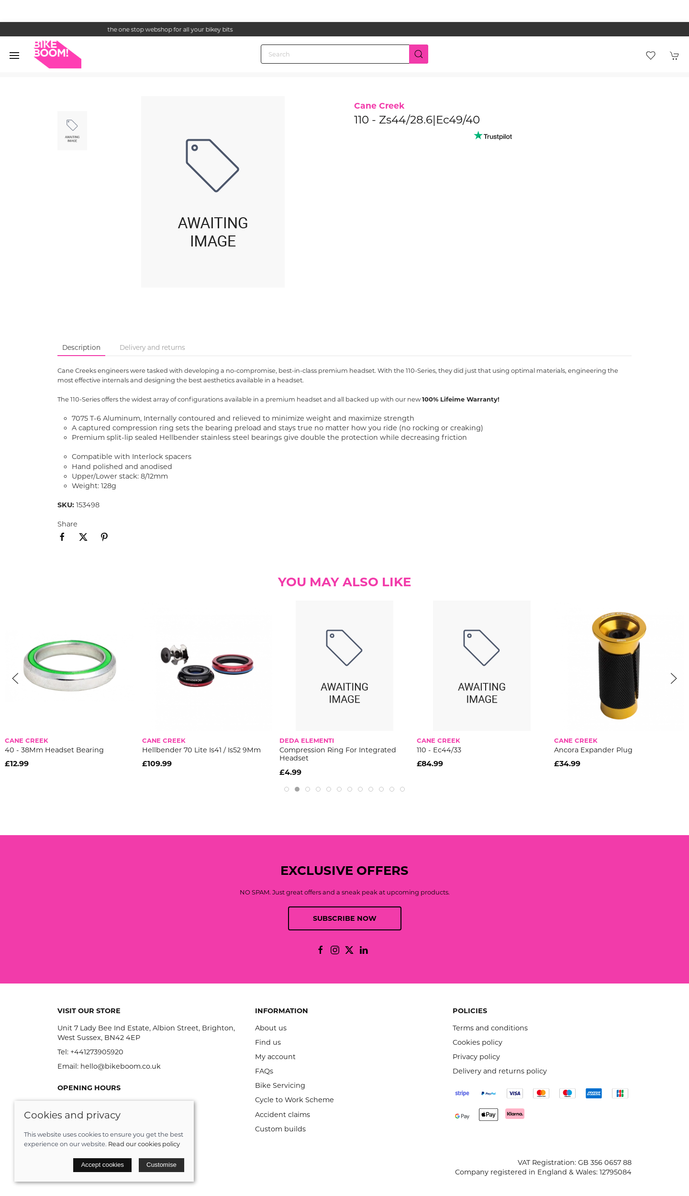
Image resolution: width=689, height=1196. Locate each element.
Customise (161, 1164)
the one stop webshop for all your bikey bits (344, 29)
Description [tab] (81, 347)
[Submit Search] (418, 54)
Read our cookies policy (144, 1144)
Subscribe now (345, 918)
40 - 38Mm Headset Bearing (54, 750)
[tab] (286, 789)
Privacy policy (476, 1056)
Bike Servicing (280, 1085)
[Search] (344, 54)
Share (67, 524)
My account (275, 1056)
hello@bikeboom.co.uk (120, 1066)
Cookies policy (477, 1042)
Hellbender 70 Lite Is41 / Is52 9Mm (201, 750)
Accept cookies (102, 1164)
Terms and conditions (490, 1028)
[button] (14, 55)
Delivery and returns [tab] (152, 347)
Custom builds (280, 1129)
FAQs (264, 1071)
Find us (268, 1042)
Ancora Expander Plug (593, 750)
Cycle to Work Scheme (294, 1099)
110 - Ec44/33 (439, 750)
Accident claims (282, 1114)
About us (271, 1028)
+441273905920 (96, 1052)
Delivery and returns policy (500, 1071)
